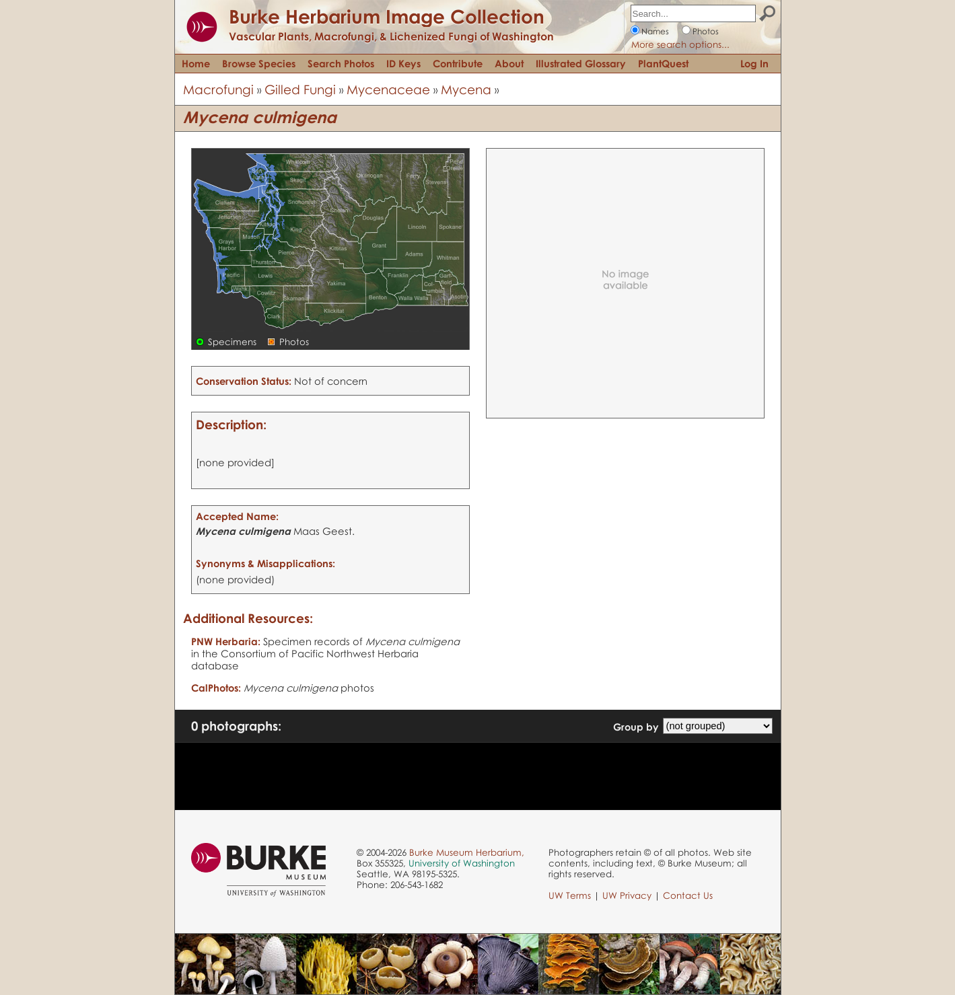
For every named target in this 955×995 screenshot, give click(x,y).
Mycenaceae (388, 89)
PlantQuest (663, 63)
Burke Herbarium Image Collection (386, 16)
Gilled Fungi (300, 89)
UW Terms (570, 895)
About (509, 63)
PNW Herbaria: (225, 641)
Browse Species (258, 63)
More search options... (680, 44)
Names (655, 31)
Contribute (458, 63)
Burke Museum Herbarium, (466, 852)
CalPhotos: (216, 687)
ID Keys (403, 63)
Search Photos (341, 63)
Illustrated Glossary (581, 63)
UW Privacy (626, 895)
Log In (754, 63)
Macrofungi (218, 89)
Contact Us (688, 895)
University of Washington (462, 863)
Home (196, 63)
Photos (706, 31)
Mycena (466, 89)
